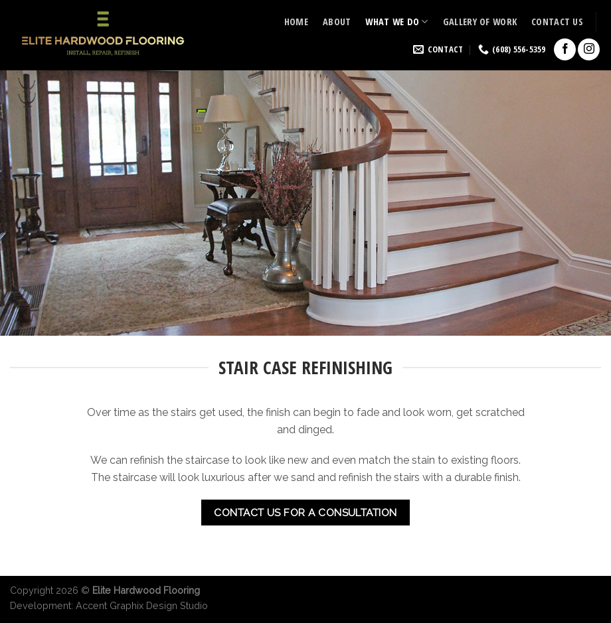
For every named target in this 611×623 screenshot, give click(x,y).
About (337, 21)
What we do (396, 21)
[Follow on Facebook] (565, 49)
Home (296, 21)
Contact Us (557, 21)
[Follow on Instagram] (589, 49)
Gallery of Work (480, 21)
